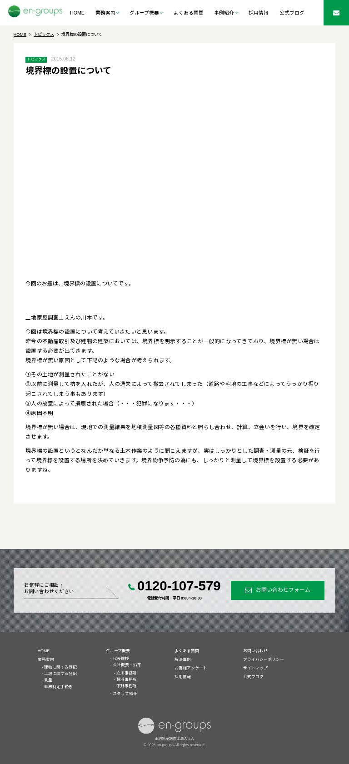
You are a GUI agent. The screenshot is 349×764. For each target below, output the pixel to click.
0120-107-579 (179, 585)
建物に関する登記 (60, 667)
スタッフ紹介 (125, 693)
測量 (48, 680)
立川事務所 (126, 673)
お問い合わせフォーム (283, 590)
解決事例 (182, 659)
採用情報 (259, 12)
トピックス (36, 59)
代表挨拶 (121, 658)
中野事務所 (126, 686)
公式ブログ (291, 12)
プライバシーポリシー (263, 659)
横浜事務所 (126, 679)
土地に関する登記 (60, 673)
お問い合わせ (255, 651)
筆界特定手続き (58, 686)
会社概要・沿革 (127, 665)
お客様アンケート (190, 668)
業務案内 (46, 659)
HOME (77, 12)
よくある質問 (189, 12)
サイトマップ (255, 668)
